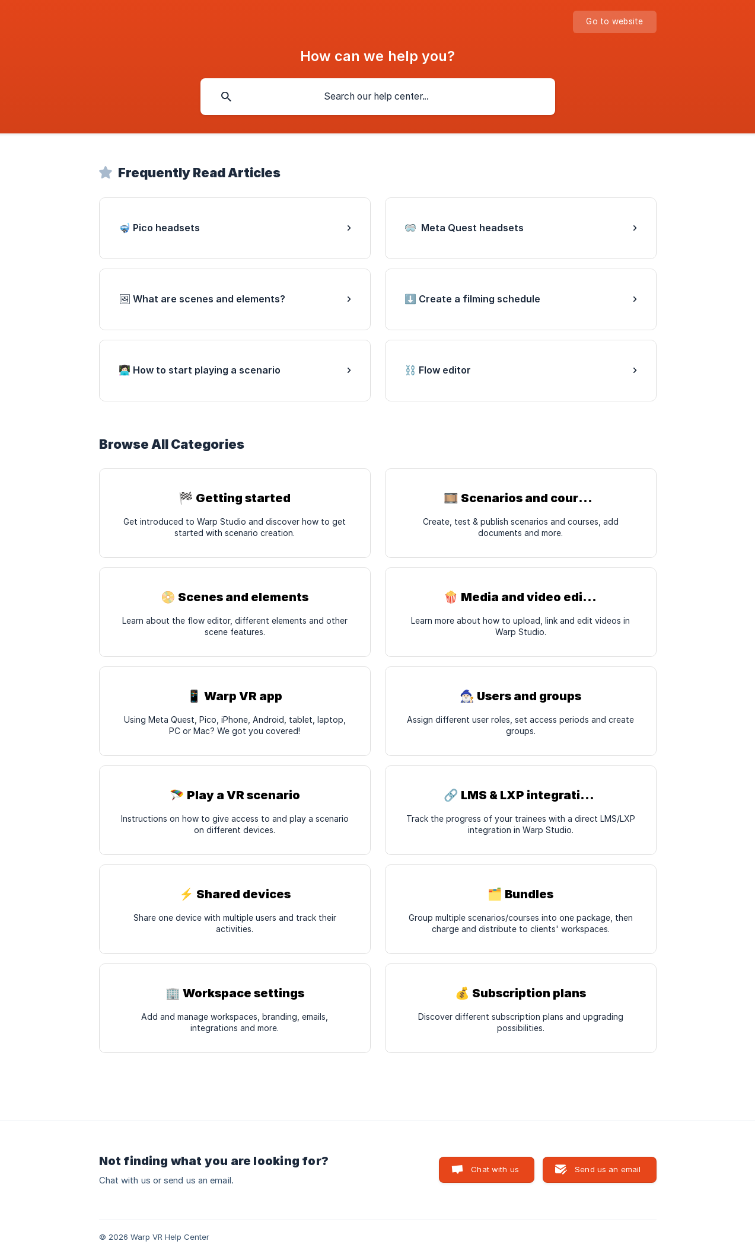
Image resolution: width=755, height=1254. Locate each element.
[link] (235, 228)
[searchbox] (377, 96)
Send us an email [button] (608, 1169)
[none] (614, 22)
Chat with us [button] (495, 1169)
